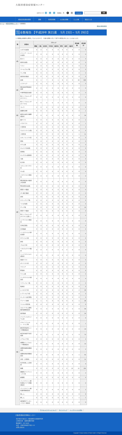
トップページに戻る (76, 410)
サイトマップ (63, 410)
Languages (79, 13)
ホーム (2, 23)
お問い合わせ (20, 427)
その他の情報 (64, 19)
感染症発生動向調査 (24, 19)
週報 (39, 19)
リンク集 (76, 19)
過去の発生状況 (102, 26)
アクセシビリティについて (48, 410)
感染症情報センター (12, 23)
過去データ (88, 19)
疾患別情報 (51, 19)
